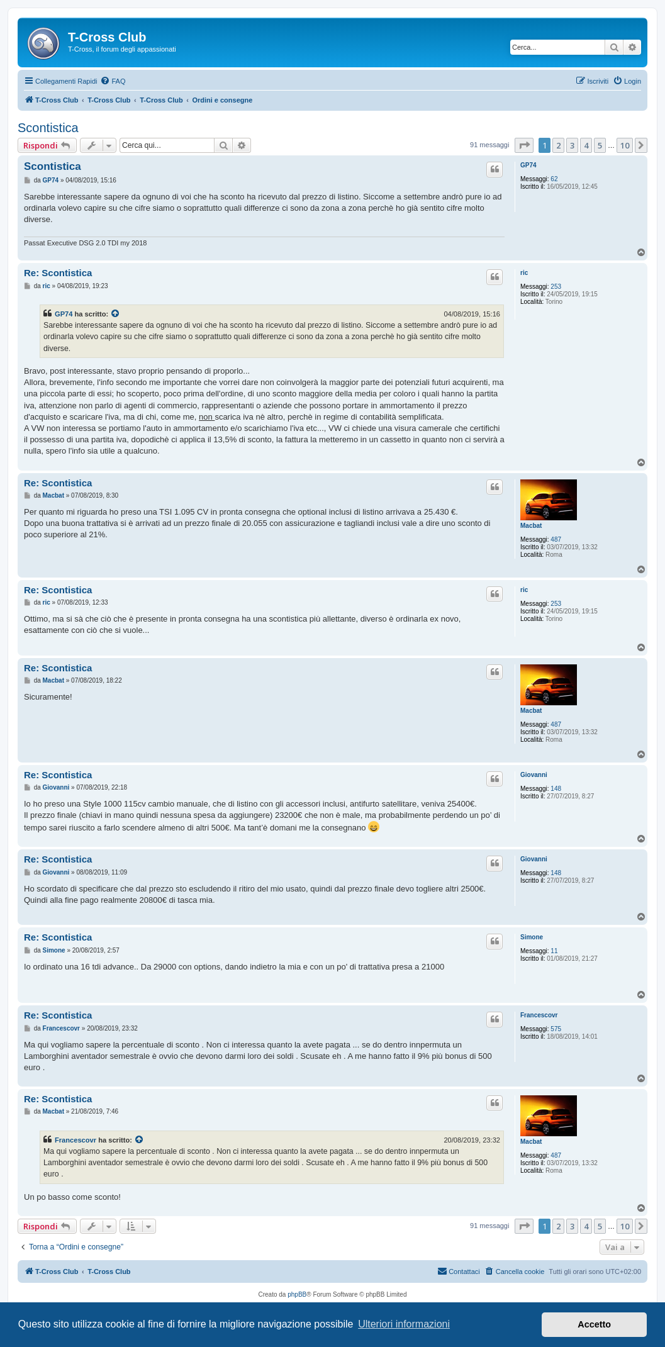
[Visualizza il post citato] (115, 314)
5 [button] (600, 145)
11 (553, 950)
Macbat (531, 525)
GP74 (528, 165)
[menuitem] (112, 81)
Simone (531, 937)
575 (555, 1029)
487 (555, 539)
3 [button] (572, 145)
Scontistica (48, 128)
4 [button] (586, 145)
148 (555, 788)
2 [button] (558, 145)
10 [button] (624, 145)
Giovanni (533, 774)
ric (524, 272)
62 (553, 179)
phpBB (297, 1294)
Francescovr (538, 1015)
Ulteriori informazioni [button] (404, 1324)
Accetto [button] (594, 1324)
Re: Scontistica (58, 272)
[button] (524, 145)
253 (555, 286)
